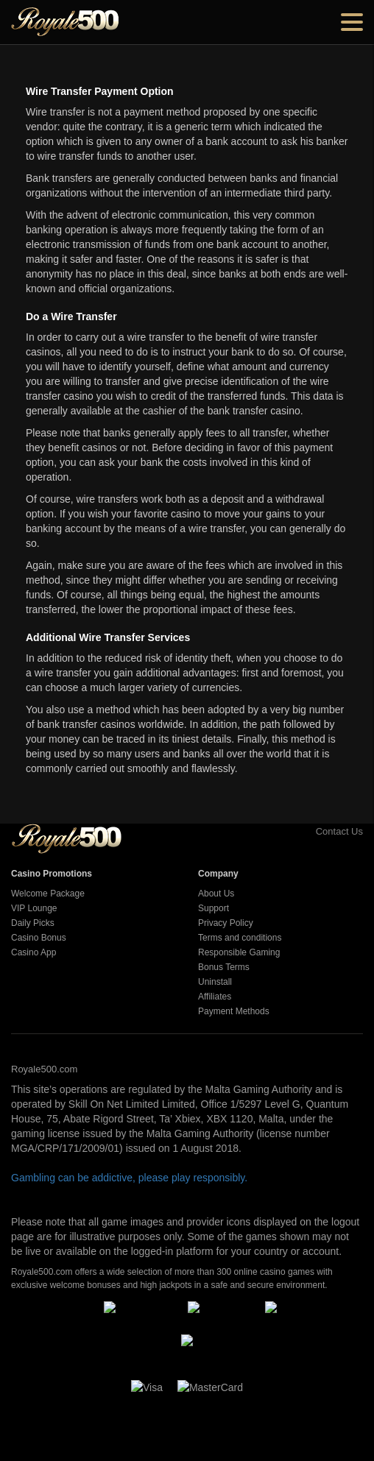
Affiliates (214, 996)
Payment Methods (233, 1011)
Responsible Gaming (239, 952)
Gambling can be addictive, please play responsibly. (129, 1178)
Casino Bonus (38, 938)
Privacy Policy (225, 923)
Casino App (33, 952)
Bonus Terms (224, 967)
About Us (216, 893)
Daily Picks (32, 923)
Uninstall (215, 982)
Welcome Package (48, 893)
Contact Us (323, 831)
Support (213, 908)
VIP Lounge (34, 908)
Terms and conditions (239, 938)
